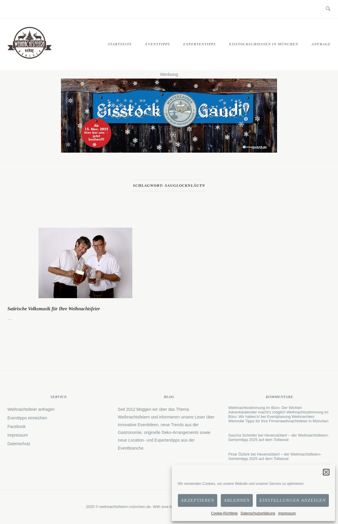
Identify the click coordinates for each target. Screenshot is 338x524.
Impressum (287, 513)
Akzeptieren (197, 500)
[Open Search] (328, 9)
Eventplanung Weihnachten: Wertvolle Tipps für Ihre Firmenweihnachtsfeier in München (278, 418)
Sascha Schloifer (242, 435)
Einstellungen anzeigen (292, 500)
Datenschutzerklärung (258, 513)
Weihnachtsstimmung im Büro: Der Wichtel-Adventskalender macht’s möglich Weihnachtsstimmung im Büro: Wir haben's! (278, 412)
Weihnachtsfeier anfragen (30, 409)
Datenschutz (18, 443)
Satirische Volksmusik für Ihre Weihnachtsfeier (53, 308)
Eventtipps (157, 44)
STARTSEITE (120, 44)
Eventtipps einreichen (27, 418)
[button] (326, 472)
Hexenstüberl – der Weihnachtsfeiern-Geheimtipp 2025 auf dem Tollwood (278, 437)
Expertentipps (199, 44)
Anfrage (321, 44)
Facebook (16, 426)
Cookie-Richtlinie (224, 513)
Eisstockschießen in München (263, 44)
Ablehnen (237, 500)
